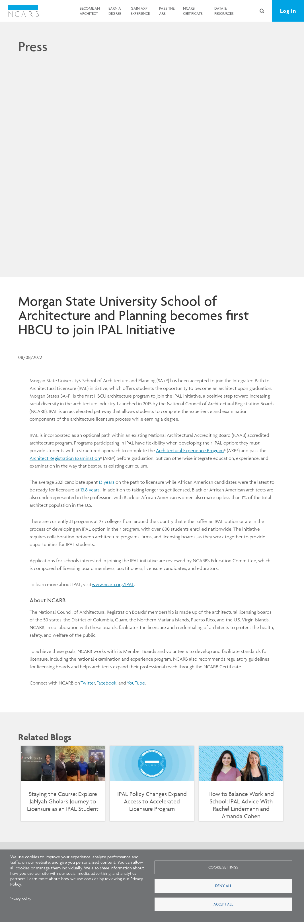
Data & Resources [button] (224, 11)
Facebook (106, 683)
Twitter (88, 683)
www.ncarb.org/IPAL (113, 584)
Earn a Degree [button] (114, 11)
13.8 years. (91, 490)
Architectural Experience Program (190, 450)
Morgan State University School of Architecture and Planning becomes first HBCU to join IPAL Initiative (133, 315)
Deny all (223, 885)
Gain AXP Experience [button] (140, 11)
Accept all (223, 904)
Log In (288, 10)
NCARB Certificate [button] (192, 11)
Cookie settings (223, 867)
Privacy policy (20, 898)
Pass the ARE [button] (166, 11)
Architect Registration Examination (65, 458)
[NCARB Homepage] (23, 11)
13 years (106, 482)
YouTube (136, 683)
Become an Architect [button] (90, 11)
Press (33, 46)
